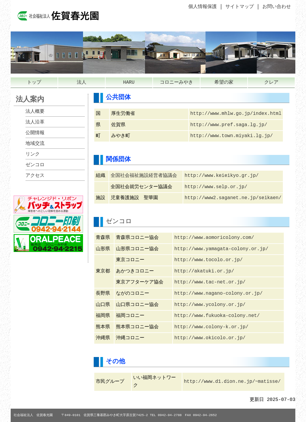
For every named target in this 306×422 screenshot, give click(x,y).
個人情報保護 (202, 7)
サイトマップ (239, 7)
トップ (34, 82)
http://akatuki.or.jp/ (204, 271)
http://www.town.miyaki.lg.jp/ (231, 136)
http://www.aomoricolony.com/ (214, 237)
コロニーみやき (176, 82)
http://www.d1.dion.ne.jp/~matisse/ (232, 381)
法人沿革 (35, 122)
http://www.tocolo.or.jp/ (208, 260)
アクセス (35, 175)
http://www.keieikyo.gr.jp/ (222, 175)
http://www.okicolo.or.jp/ (210, 338)
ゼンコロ (35, 165)
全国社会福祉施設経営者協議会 (144, 175)
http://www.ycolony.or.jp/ (210, 305)
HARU (128, 82)
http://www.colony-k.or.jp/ (211, 327)
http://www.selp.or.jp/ (216, 187)
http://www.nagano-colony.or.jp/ (218, 293)
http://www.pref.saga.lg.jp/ (228, 125)
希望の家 (223, 82)
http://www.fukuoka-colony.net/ (217, 315)
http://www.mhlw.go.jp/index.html (235, 113)
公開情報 (35, 133)
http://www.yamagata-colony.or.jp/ (221, 249)
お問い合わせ (276, 7)
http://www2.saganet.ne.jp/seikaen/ (233, 198)
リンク (33, 154)
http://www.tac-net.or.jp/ (210, 282)
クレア (271, 82)
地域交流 (35, 143)
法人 (81, 82)
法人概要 (35, 111)
